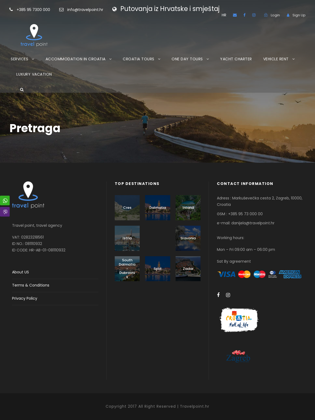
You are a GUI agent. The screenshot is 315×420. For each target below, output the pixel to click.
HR (224, 15)
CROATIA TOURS (138, 59)
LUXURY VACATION (34, 74)
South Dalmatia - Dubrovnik (127, 268)
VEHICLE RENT (276, 59)
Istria (127, 238)
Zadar (188, 268)
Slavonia (188, 238)
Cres (127, 207)
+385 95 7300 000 (42, 9)
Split (158, 268)
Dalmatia (157, 207)
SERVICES (19, 59)
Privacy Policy (24, 298)
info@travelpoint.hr (85, 9)
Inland (188, 207)
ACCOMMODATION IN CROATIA (76, 59)
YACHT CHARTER (236, 59)
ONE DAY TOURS (187, 59)
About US (20, 272)
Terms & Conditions (30, 285)
